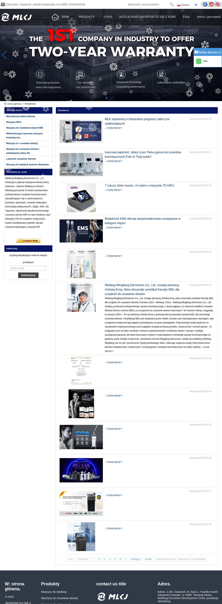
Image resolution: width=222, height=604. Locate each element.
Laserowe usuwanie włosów (21, 159)
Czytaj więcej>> (114, 128)
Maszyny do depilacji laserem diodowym (27, 164)
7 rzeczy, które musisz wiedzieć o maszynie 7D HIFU (139, 185)
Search (172, 4)
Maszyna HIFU (13, 122)
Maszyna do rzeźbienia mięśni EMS (24, 128)
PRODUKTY (87, 16)
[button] (106, 98)
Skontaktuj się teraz (28, 240)
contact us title (111, 583)
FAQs (186, 16)
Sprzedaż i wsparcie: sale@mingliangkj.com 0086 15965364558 (45, 4)
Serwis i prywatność (209, 16)
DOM (65, 16)
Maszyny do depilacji (54, 591)
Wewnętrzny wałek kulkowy (20, 116)
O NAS (108, 16)
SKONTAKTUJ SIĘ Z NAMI (158, 16)
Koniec (148, 559)
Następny (135, 559)
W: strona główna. (13, 104)
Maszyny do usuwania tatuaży (22, 143)
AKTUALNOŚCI (129, 16)
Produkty (50, 583)
